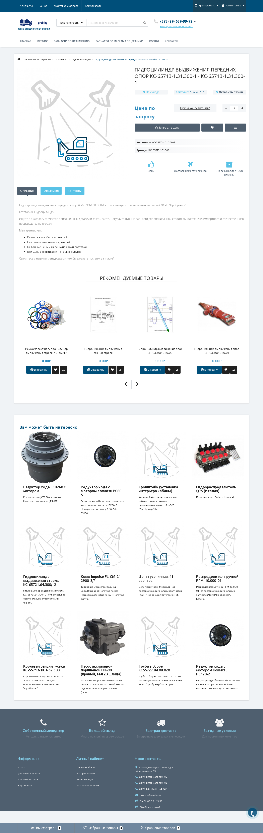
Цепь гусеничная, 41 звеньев (156, 582)
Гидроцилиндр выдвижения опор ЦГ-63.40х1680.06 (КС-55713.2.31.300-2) (160, 351)
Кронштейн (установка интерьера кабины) (158, 489)
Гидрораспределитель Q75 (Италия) (216, 489)
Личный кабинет (86, 779)
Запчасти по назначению (72, 41)
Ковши (154, 41)
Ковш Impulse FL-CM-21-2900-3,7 (101, 582)
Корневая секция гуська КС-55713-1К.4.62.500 (44, 676)
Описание (27, 191)
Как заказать (74, 5)
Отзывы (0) (51, 191)
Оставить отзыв (231, 92)
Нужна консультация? (195, 108)
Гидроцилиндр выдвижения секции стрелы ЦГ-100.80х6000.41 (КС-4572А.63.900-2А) (103, 351)
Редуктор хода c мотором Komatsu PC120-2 (211, 678)
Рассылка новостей (88, 797)
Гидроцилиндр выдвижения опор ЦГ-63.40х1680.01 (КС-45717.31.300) (216, 351)
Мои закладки (85, 791)
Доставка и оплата (46, 5)
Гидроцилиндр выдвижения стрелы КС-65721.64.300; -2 (41, 584)
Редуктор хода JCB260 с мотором (44, 489)
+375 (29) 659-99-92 (151, 789)
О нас (23, 5)
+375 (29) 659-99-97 (151, 795)
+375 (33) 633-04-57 (151, 801)
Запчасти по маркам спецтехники (119, 41)
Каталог (42, 41)
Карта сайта (25, 797)
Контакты (95, 5)
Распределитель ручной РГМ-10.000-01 (217, 582)
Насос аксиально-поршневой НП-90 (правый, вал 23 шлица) (101, 678)
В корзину (38, 369)
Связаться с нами (28, 791)
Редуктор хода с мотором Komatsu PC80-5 (102, 491)
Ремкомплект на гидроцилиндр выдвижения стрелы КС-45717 (46, 350)
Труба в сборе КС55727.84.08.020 (154, 676)
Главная (25, 41)
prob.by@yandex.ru (148, 807)
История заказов (86, 785)
